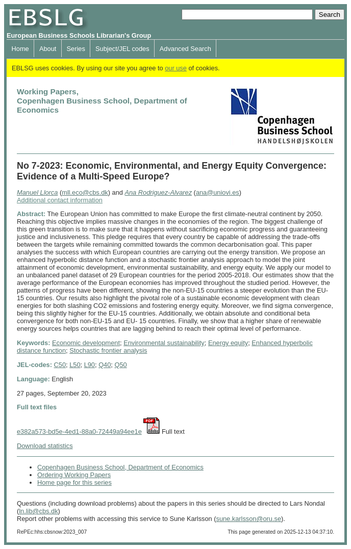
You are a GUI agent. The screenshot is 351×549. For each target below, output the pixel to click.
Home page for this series (74, 482)
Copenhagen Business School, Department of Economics (120, 467)
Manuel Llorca (37, 192)
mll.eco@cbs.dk (85, 192)
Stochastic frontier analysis (108, 350)
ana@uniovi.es (217, 192)
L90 (89, 365)
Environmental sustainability (164, 343)
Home (20, 49)
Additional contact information (60, 200)
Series (76, 49)
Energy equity (228, 343)
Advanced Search (185, 49)
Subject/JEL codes (122, 49)
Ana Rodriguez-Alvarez (158, 192)
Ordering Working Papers (74, 475)
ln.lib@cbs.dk (38, 511)
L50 (74, 365)
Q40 (104, 365)
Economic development (86, 343)
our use (176, 68)
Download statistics (45, 446)
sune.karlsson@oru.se (248, 518)
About (47, 49)
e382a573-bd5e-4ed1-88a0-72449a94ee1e (79, 431)
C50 (60, 365)
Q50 (120, 365)
